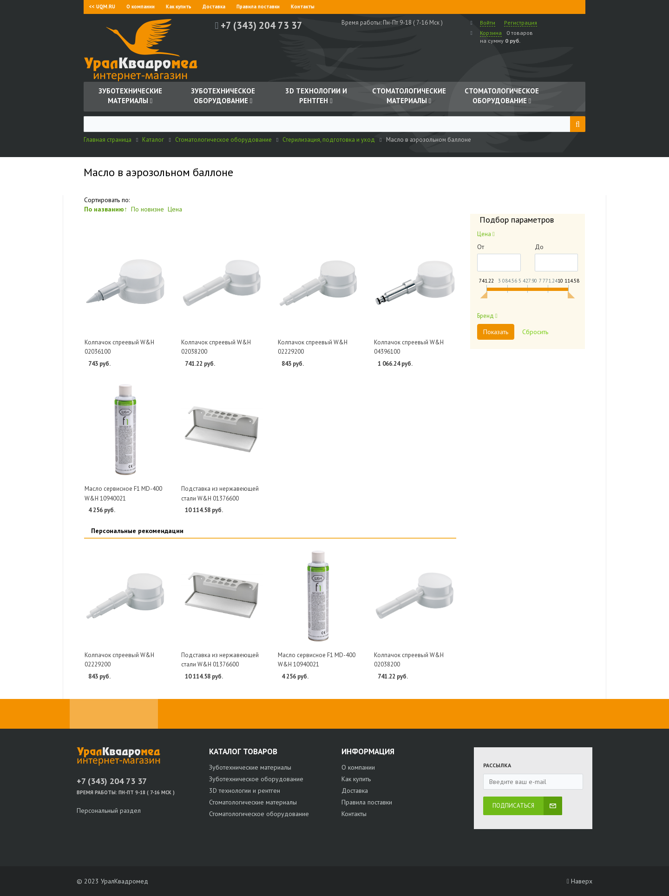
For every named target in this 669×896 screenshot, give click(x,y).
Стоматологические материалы (253, 802)
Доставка (214, 6)
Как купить (178, 6)
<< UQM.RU (102, 6)
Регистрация (520, 22)
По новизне (147, 209)
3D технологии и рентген (244, 790)
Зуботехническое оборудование (256, 779)
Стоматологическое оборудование (259, 814)
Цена (175, 209)
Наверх (579, 881)
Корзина (491, 32)
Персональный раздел (109, 810)
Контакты (303, 6)
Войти (487, 22)
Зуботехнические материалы (250, 767)
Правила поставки (258, 6)
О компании (140, 6)
